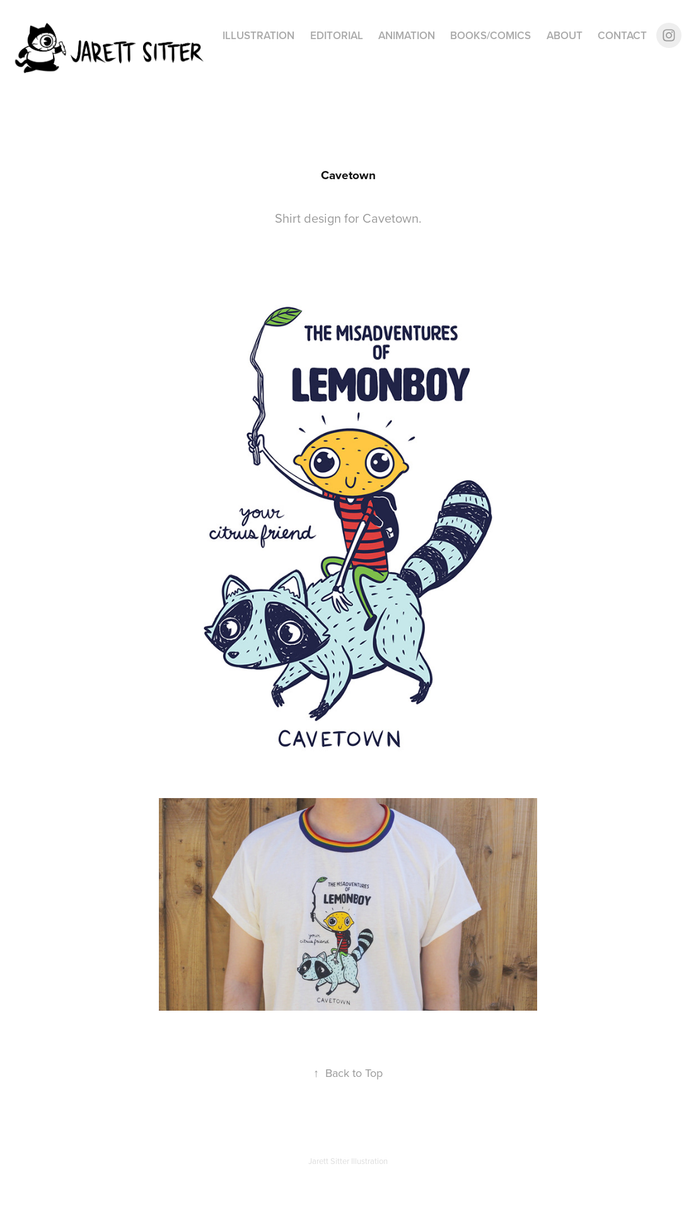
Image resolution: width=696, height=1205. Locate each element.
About (565, 35)
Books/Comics (490, 35)
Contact (622, 35)
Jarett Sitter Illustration (348, 1161)
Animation (406, 35)
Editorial (336, 35)
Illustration (258, 35)
